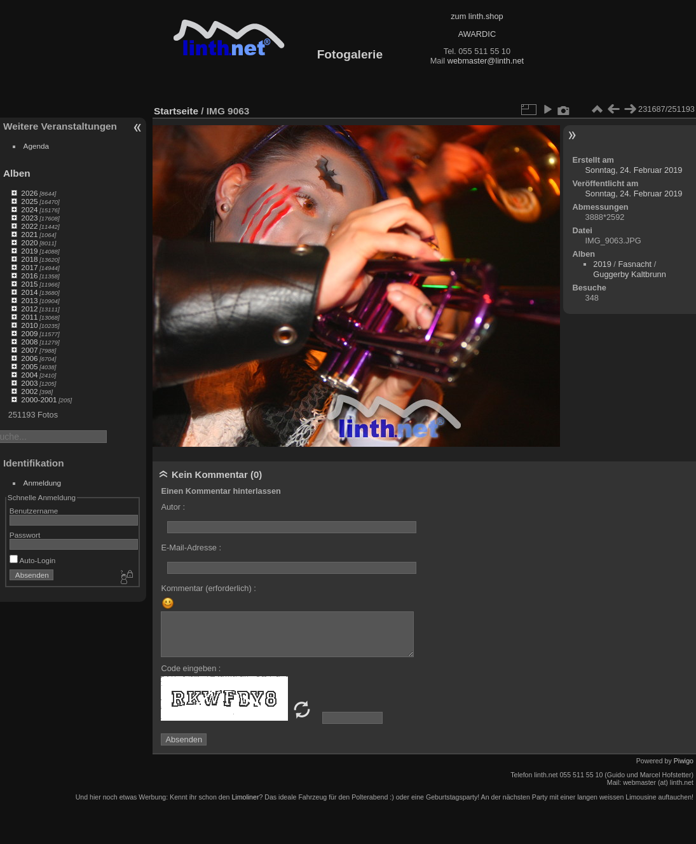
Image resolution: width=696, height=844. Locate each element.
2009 (29, 333)
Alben (17, 173)
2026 (29, 193)
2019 (29, 251)
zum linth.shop (477, 16)
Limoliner (245, 797)
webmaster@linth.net (485, 60)
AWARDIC (477, 34)
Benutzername (34, 511)
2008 (29, 341)
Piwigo (683, 761)
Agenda (37, 146)
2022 (29, 226)
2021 (29, 234)
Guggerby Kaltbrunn (629, 274)
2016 (29, 275)
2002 (29, 391)
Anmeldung (43, 483)
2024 (29, 209)
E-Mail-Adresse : (191, 547)
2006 (29, 358)
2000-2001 (39, 399)
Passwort (25, 535)
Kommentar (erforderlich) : (208, 588)
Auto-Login (33, 560)
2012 (29, 308)
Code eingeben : (191, 668)
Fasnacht (635, 264)
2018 (29, 259)
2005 (29, 366)
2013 (29, 300)
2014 (29, 292)
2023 (29, 218)
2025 (29, 201)
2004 (29, 375)
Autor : (173, 507)
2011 (29, 317)
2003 (29, 383)
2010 (29, 325)
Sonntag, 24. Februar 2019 (634, 170)
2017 (29, 267)
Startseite (176, 111)
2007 (29, 350)
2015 (29, 284)
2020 (29, 242)
